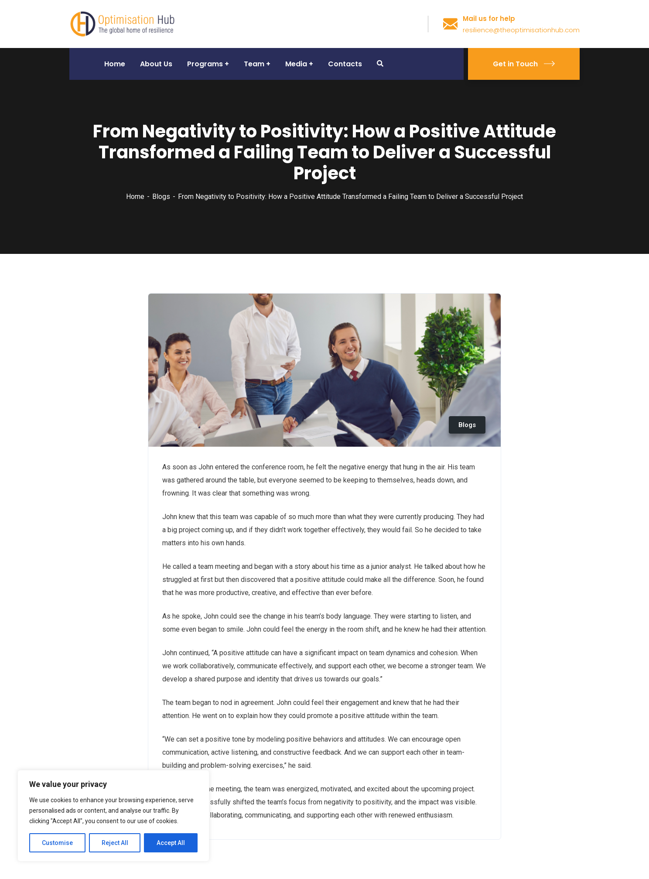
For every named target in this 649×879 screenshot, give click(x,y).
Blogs (161, 196)
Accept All (171, 842)
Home (135, 196)
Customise (57, 842)
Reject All (115, 842)
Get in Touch (524, 64)
